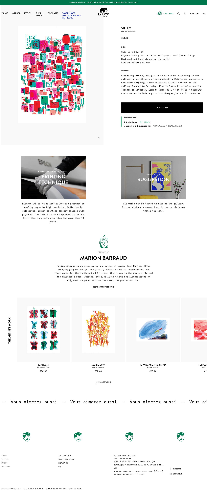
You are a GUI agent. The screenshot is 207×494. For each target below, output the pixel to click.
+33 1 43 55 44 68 (122, 458)
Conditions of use (66, 459)
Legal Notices (64, 456)
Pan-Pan (62, 489)
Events (4, 463)
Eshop (3, 456)
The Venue (5, 466)
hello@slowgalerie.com (124, 455)
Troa (79, 489)
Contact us (63, 463)
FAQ (59, 466)
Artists (4, 459)
